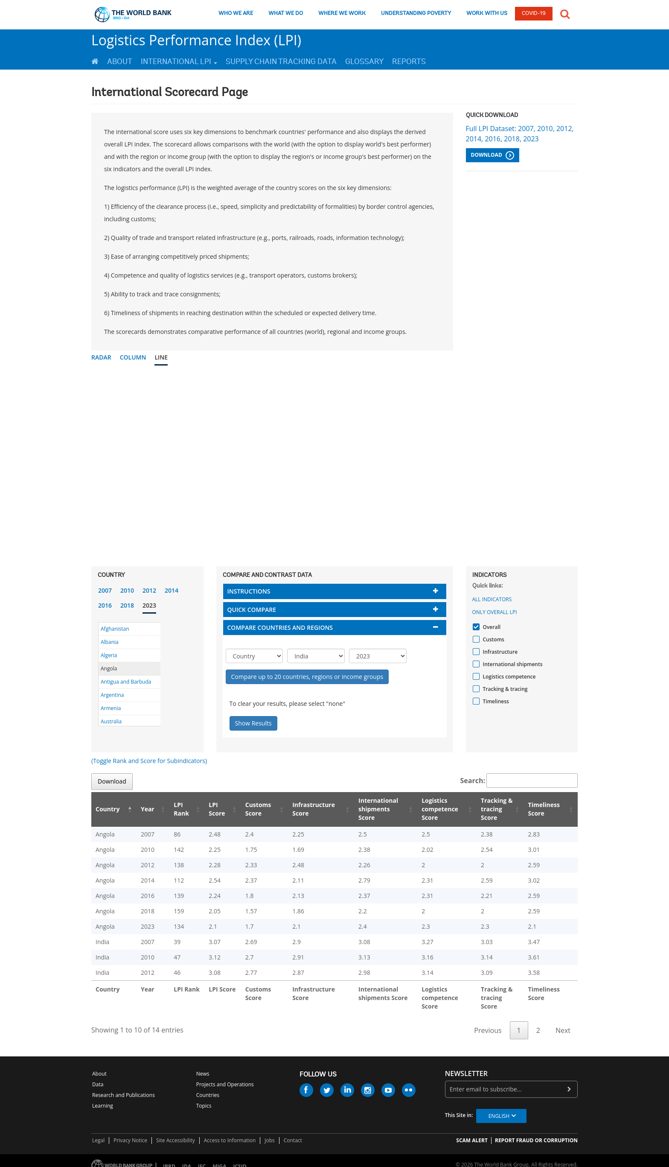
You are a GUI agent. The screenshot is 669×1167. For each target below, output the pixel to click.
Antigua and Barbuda (126, 681)
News (202, 1065)
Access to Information (230, 1131)
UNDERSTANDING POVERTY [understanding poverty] (416, 13)
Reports (409, 61)
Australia (111, 721)
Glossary (364, 61)
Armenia (111, 708)
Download (492, 155)
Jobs (270, 1131)
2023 (149, 605)
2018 (127, 605)
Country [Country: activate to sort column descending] (107, 809)
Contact (293, 1131)
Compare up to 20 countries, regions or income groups (307, 677)
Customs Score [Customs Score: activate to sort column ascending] (246, 809)
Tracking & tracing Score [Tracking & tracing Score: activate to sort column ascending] (491, 809)
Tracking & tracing (504, 689)
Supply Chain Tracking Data (281, 61)
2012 (149, 590)
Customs (492, 639)
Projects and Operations (225, 1075)
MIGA (219, 1157)
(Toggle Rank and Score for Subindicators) (149, 761)
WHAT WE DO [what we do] (285, 13)
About (119, 61)
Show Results (253, 723)
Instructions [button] (249, 591)
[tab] (334, 591)
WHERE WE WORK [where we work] (342, 13)
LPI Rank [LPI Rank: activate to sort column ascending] (172, 809)
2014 (171, 590)
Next (563, 1022)
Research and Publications (123, 1086)
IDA (186, 1157)
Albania (110, 642)
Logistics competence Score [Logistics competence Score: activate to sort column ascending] (429, 809)
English (499, 1107)
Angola (109, 668)
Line (161, 357)
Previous (487, 1022)
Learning (102, 1097)
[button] (565, 13)
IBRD (169, 1157)
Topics (204, 1097)
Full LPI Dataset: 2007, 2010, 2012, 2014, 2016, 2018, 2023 (520, 133)
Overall (491, 627)
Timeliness (495, 701)
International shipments (512, 664)
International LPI (179, 61)
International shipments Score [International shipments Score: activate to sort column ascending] (366, 809)
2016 (105, 605)
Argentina (112, 695)
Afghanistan (115, 628)
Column (133, 357)
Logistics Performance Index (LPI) (196, 40)
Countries (207, 1086)
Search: (519, 780)
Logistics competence (508, 676)
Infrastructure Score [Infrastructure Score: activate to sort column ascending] (300, 809)
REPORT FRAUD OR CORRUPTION (536, 1131)
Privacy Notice (130, 1131)
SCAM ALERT (472, 1131)
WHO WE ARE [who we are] (235, 13)
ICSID (239, 1157)
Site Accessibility (175, 1131)
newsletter (466, 1065)
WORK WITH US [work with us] (486, 13)
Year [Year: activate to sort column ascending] (142, 809)
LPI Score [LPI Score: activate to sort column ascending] (206, 809)
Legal (98, 1131)
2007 (105, 590)
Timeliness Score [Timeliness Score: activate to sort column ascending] (545, 809)
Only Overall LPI (494, 612)
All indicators (492, 599)
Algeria (109, 655)
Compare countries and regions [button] (280, 627)
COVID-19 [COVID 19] (534, 13)
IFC (202, 1157)
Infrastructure (499, 651)
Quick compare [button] (251, 609)
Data (97, 1075)
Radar (101, 357)
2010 (127, 590)
